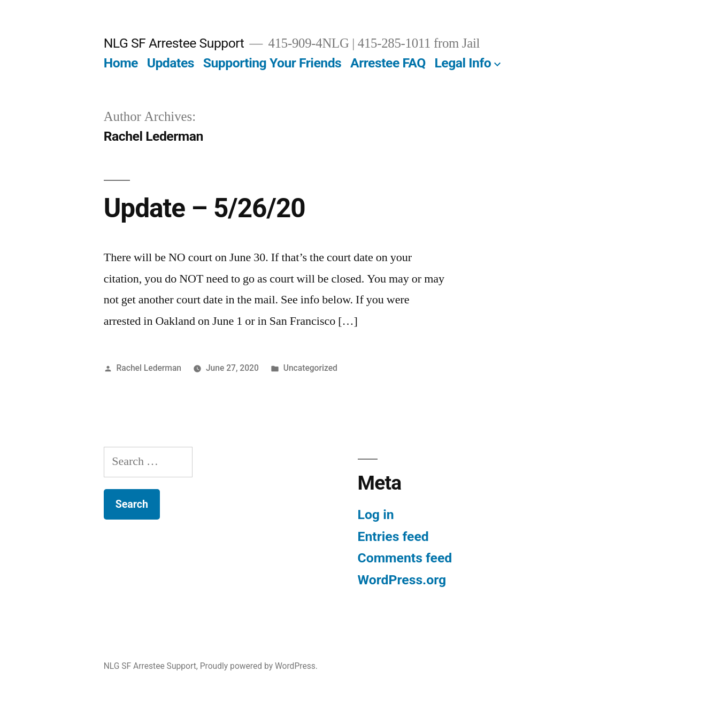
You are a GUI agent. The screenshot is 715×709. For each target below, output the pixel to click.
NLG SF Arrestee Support (174, 43)
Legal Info (462, 63)
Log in (376, 514)
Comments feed (405, 558)
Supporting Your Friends (272, 63)
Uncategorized (310, 368)
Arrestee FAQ (388, 63)
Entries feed (393, 536)
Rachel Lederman (149, 368)
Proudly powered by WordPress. (259, 666)
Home (121, 63)
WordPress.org (402, 580)
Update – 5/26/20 (204, 208)
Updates (170, 63)
